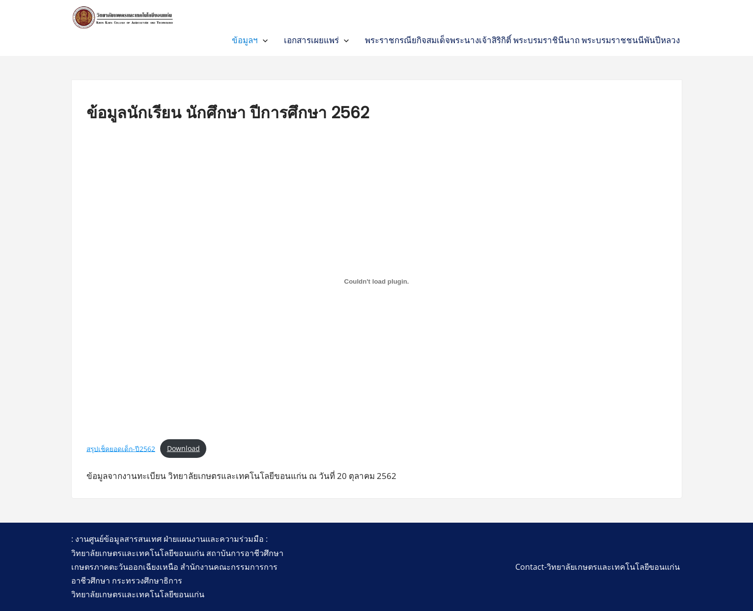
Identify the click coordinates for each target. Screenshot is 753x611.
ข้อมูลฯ (245, 40)
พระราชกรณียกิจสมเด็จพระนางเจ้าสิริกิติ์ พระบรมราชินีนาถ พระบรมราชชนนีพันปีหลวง (522, 40)
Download (183, 448)
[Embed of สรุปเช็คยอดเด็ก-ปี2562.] (376, 281)
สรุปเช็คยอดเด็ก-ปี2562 (120, 448)
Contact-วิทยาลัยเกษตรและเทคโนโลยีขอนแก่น (597, 566)
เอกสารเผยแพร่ (311, 40)
